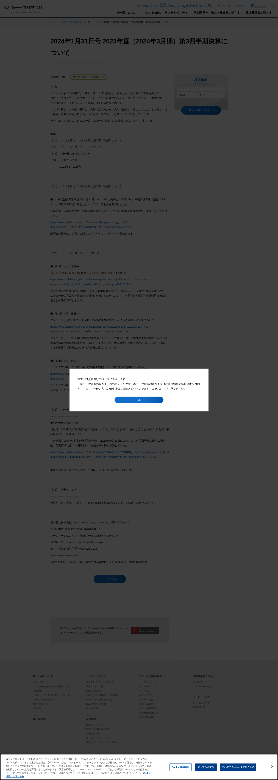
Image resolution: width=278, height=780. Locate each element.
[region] (139, 767)
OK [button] (138, 400)
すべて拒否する (206, 767)
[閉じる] (272, 766)
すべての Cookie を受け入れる (238, 767)
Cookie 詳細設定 (180, 767)
